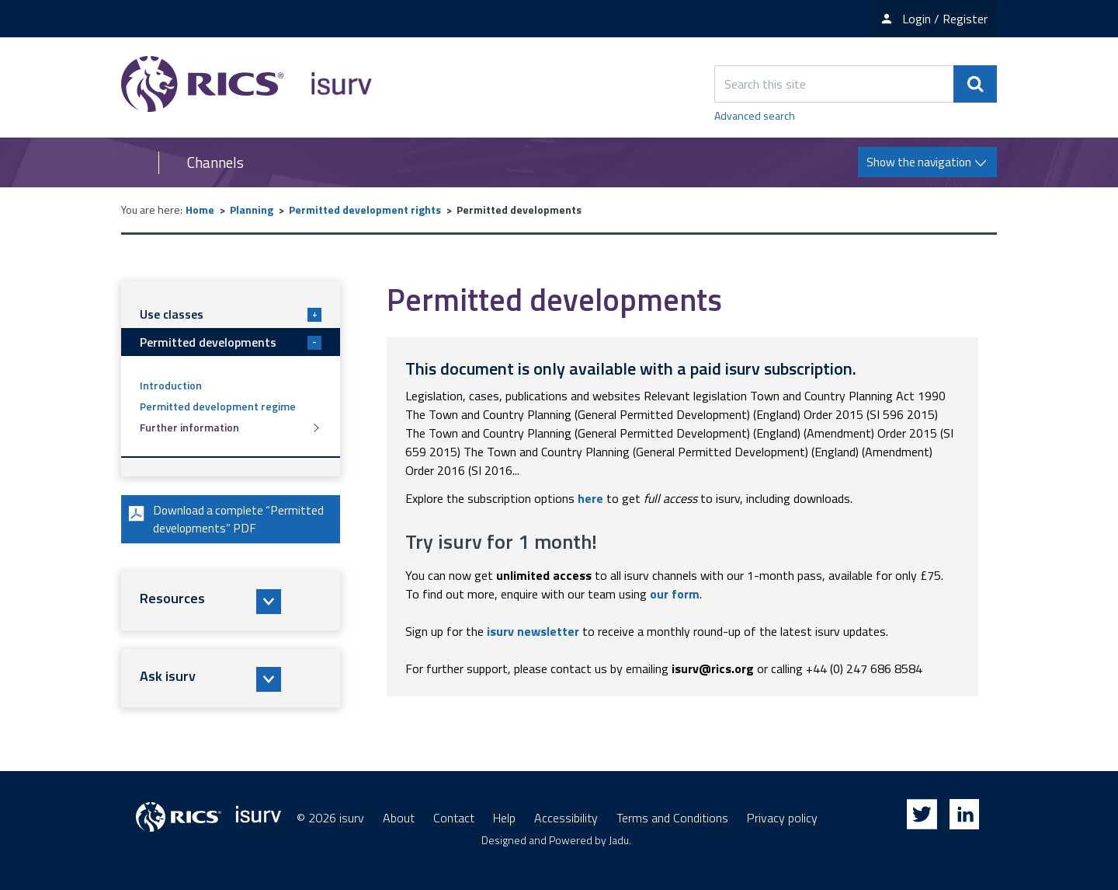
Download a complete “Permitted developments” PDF (226, 520)
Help (504, 817)
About (399, 817)
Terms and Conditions (672, 817)
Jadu (619, 840)
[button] (230, 602)
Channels (215, 162)
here (590, 498)
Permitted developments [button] (230, 342)
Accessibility (566, 817)
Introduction (171, 385)
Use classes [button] (230, 314)
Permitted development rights (365, 209)
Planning (251, 209)
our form (675, 594)
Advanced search (754, 115)
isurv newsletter (533, 631)
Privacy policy (782, 817)
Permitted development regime (218, 406)
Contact (453, 817)
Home (200, 209)
